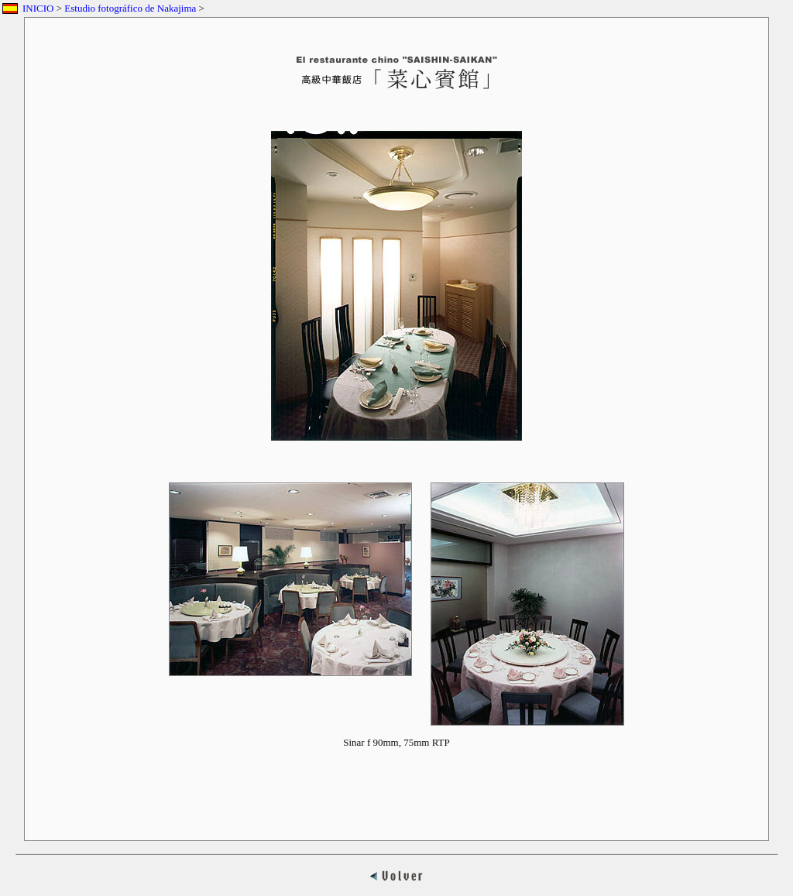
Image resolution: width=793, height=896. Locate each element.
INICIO (37, 8)
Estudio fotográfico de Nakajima (130, 8)
